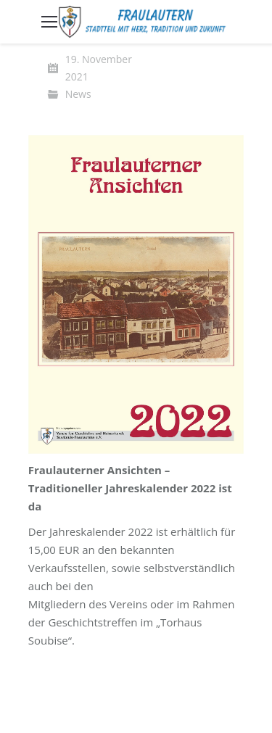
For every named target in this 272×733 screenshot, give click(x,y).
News (78, 94)
